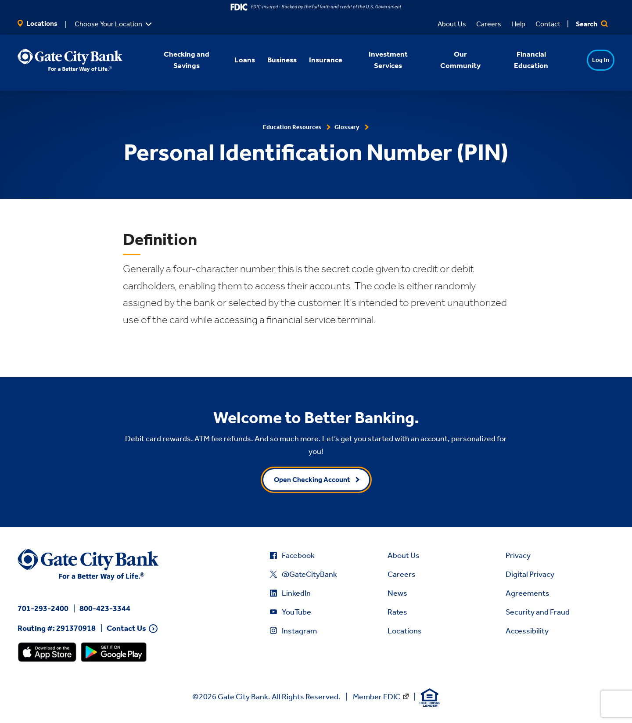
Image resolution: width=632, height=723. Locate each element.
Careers (488, 24)
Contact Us (126, 628)
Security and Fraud (538, 612)
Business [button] (270, 59)
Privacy (518, 555)
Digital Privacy (530, 574)
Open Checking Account (312, 479)
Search (592, 24)
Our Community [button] (449, 60)
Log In (583, 60)
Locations (37, 23)
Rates (397, 612)
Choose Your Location (108, 24)
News (397, 593)
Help (518, 24)
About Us (452, 24)
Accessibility (527, 631)
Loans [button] (233, 59)
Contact (547, 24)
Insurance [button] (314, 59)
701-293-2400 (43, 608)
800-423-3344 (104, 608)
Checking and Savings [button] (175, 60)
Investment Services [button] (376, 60)
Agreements (527, 593)
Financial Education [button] (520, 60)
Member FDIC (376, 696)
